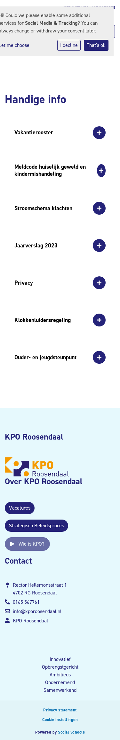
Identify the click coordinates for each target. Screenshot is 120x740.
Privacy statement (60, 710)
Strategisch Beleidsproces (36, 525)
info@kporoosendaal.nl (37, 611)
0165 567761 (26, 602)
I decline (69, 45)
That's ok (96, 45)
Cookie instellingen (60, 719)
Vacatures (19, 507)
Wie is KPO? (27, 543)
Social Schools (71, 732)
